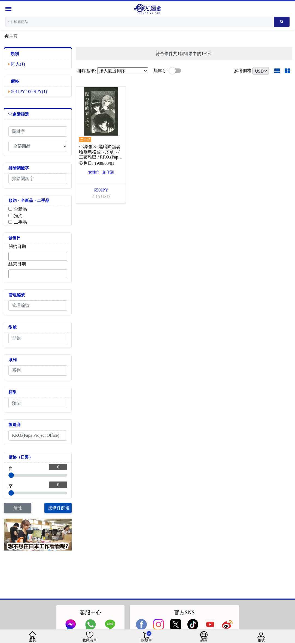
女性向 (94, 172)
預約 (18, 215)
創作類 (108, 172)
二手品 (20, 222)
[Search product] (282, 22)
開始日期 (17, 246)
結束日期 (17, 264)
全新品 (20, 209)
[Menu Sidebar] (9, 9)
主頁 (11, 36)
